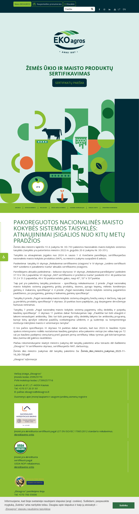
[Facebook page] (98, 9)
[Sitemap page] (113, 9)
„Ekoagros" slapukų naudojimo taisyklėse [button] (27, 509)
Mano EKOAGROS (22, 4)
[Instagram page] (103, 9)
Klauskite (69, 4)
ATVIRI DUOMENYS (30, 207)
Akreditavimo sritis (24, 434)
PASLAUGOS (43, 207)
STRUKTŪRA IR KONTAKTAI (109, 207)
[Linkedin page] (108, 9)
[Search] (92, 9)
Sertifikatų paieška (69, 83)
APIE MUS (18, 207)
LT (119, 9)
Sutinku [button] (123, 505)
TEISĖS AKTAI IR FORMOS (58, 207)
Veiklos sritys (93, 207)
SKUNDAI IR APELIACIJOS (77, 207)
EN (124, 9)
